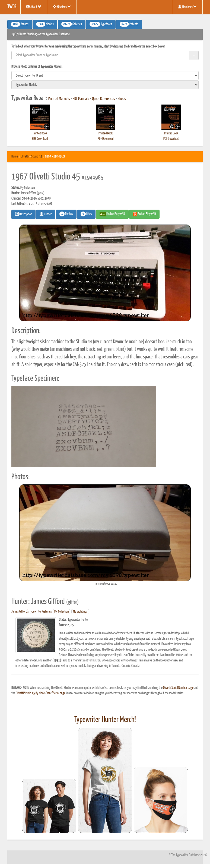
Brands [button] (19, 24)
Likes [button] (86, 214)
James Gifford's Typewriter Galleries (31, 611)
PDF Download (40, 139)
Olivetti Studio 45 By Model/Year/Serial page (40, 693)
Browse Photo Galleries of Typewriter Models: (36, 66)
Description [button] (23, 214)
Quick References (103, 99)
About (34, 7)
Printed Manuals (59, 99)
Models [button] (45, 24)
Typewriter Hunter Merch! (105, 720)
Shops (122, 99)
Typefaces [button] (101, 24)
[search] (105, 75)
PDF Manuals (81, 99)
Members (187, 7)
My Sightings (80, 611)
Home (14, 156)
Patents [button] (129, 24)
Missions (62, 7)
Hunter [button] (46, 214)
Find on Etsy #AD (144, 214)
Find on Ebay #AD (112, 214)
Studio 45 (36, 156)
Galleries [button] (71, 24)
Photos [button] (66, 214)
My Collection (61, 611)
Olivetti (24, 156)
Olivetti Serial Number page (178, 688)
